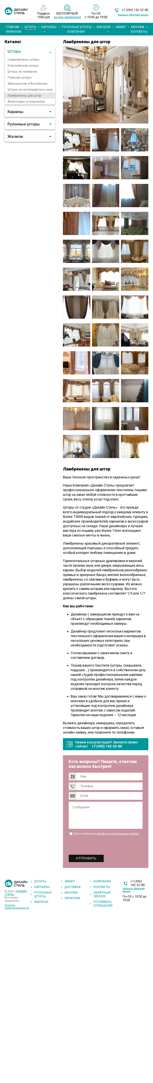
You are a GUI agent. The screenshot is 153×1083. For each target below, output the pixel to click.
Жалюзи (103, 27)
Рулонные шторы (77, 27)
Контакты (139, 31)
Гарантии (13, 31)
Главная (12, 27)
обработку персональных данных (117, 833)
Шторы (30, 27)
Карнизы (49, 27)
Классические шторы (23, 65)
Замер (121, 27)
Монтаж (137, 27)
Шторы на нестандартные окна (30, 89)
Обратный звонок (101, 894)
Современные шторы (23, 59)
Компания (76, 31)
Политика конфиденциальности (17, 906)
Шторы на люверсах (22, 71)
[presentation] (98, 845)
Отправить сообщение (103, 903)
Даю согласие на (106, 833)
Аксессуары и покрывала (26, 101)
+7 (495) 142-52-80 (135, 10)
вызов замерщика (67, 17)
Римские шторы (19, 77)
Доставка (72, 887)
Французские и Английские (27, 83)
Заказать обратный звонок (133, 15)
